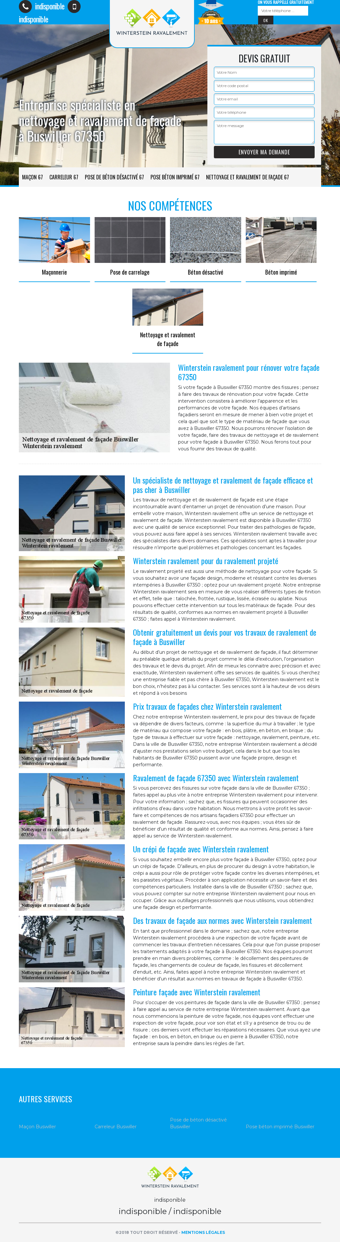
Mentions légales (203, 1232)
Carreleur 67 (63, 177)
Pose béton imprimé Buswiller (280, 1127)
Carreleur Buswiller (116, 1127)
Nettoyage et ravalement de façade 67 (247, 177)
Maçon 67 (32, 177)
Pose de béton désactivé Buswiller (198, 1123)
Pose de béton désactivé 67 (114, 177)
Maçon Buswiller (37, 1127)
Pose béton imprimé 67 (175, 177)
